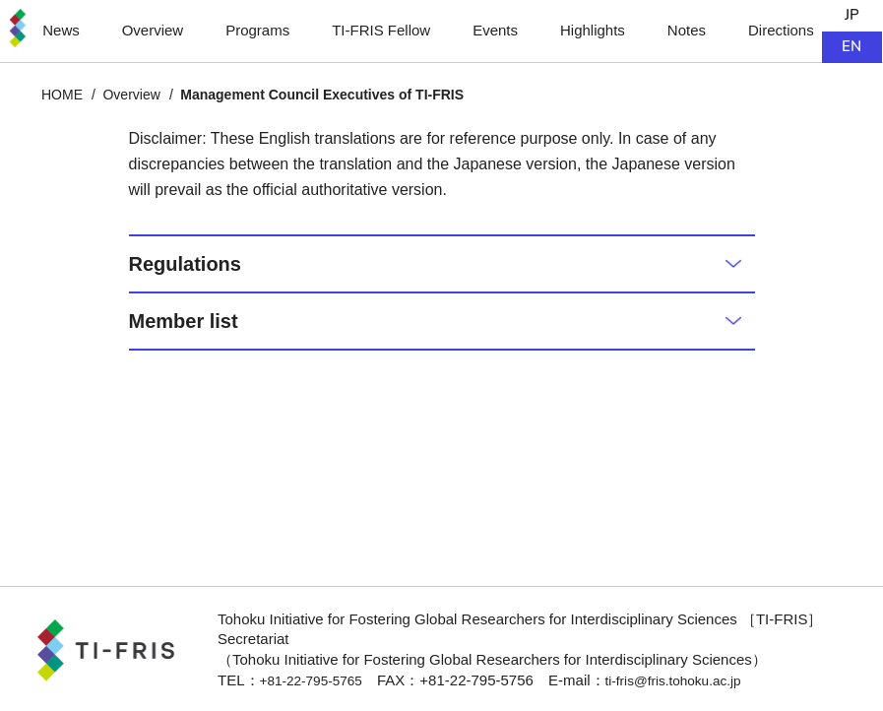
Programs (257, 30)
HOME (62, 94)
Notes (686, 30)
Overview (152, 30)
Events (495, 30)
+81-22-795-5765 (317, 680)
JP (853, 16)
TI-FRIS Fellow (381, 30)
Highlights (592, 30)
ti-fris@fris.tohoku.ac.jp (691, 680)
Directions (782, 30)
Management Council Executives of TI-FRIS (322, 94)
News (60, 30)
